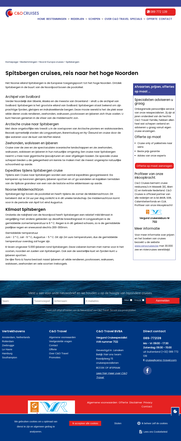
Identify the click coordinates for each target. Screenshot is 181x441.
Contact (165, 19)
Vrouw (137, 300)
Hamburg (7, 353)
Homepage (11, 62)
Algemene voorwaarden (62, 337)
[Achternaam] (68, 301)
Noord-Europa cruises (51, 62)
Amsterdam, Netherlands (16, 337)
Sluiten (118, 423)
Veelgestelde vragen (60, 341)
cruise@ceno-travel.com (161, 360)
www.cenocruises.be (146, 246)
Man (126, 300)
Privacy (148, 402)
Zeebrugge (8, 345)
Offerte (152, 19)
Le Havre (7, 349)
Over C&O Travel (117, 19)
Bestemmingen (28, 62)
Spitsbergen (72, 62)
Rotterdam (8, 341)
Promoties (55, 357)
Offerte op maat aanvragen (154, 166)
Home (41, 19)
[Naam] (17, 301)
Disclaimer (135, 402)
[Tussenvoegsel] (42, 301)
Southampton (9, 357)
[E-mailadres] (103, 301)
